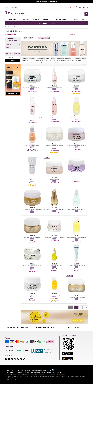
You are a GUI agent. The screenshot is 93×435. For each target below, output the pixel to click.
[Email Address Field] (12, 70)
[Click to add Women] (12, 61)
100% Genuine (46, 356)
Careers (53, 356)
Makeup (36, 19)
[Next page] (85, 307)
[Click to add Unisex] (12, 59)
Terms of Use (10, 405)
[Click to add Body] (12, 47)
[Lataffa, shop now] (13, 94)
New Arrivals (26, 353)
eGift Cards (35, 353)
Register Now (64, 348)
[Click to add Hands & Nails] (12, 53)
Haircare (46, 19)
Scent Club (16, 361)
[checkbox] (12, 47)
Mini (24, 356)
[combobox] (61, 14)
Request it (32, 183)
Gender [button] (13, 56)
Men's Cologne (8, 352)
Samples (16, 348)
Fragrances (12, 19)
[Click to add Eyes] (12, 49)
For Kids (25, 345)
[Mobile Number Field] (55, 333)
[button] (32, 77)
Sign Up (13, 73)
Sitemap (53, 349)
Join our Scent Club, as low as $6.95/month (46, 1)
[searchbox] (59, 14)
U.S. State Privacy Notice (31, 405)
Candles (25, 350)
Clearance (16, 358)
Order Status (77, 4)
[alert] (69, 7)
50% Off (16, 345)
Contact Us (35, 348)
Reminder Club (74, 348)
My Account (64, 345)
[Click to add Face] (12, 51)
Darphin (44, 38)
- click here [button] (46, 23)
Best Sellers (17, 356)
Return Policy (45, 345)
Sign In (69, 4)
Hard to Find (26, 358)
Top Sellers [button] (80, 34)
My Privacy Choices (45, 405)
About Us (35, 350)
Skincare (26, 19)
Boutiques (6, 357)
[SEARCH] (86, 14)
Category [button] (13, 44)
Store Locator (45, 359)
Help (84, 4)
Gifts (84, 19)
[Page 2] (81, 307)
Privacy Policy (19, 405)
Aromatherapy (17, 353)
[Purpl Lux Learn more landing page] (74, 353)
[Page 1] (76, 307)
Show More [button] (84, 64)
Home (6, 27)
